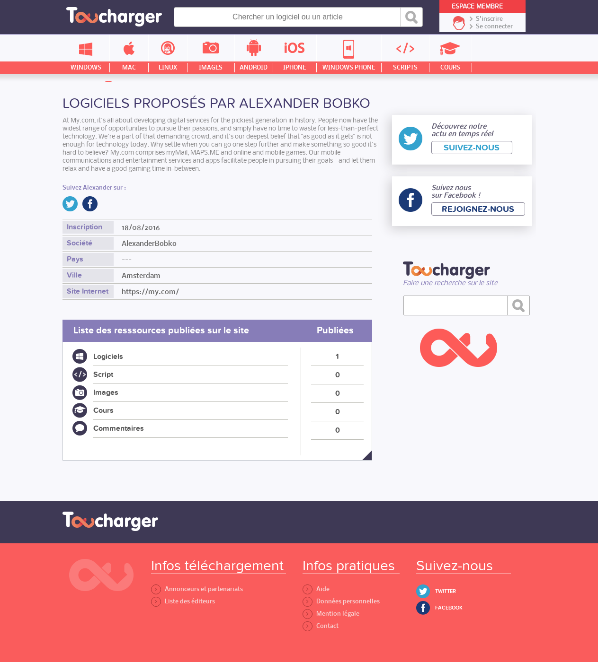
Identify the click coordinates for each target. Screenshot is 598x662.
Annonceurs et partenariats (197, 588)
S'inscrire (489, 19)
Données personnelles (341, 601)
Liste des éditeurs (183, 601)
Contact (321, 625)
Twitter (445, 591)
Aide (316, 588)
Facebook (449, 608)
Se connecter (494, 26)
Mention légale (331, 613)
